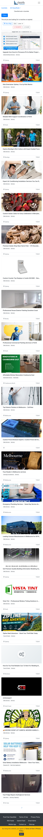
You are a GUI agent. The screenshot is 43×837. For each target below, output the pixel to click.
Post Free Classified (9, 817)
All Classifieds (14, 8)
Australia (4, 8)
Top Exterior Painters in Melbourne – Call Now (18, 407)
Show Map (8, 23)
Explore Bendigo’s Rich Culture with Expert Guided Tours (21, 149)
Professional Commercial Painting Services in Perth (20, 343)
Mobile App (12, 824)
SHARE (26, 27)
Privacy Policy (35, 817)
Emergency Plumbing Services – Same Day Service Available (23, 504)
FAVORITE (17, 27)
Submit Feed (21, 821)
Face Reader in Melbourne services (14, 472)
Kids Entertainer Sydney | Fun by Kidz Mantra (17, 84)
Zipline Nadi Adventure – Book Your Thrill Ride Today (20, 633)
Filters (5, 15)
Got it (21, 834)
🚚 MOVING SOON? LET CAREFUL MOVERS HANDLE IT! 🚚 (22, 730)
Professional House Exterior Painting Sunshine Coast (20, 310)
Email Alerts (32, 821)
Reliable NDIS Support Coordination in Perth (17, 117)
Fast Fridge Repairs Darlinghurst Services (16, 795)
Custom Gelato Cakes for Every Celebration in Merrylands (22, 213)
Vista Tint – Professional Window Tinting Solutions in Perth (22, 601)
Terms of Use (23, 817)
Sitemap (31, 824)
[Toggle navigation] (39, 2)
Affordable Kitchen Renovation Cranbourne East (18, 375)
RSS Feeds (10, 821)
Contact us (22, 824)
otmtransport (7, 698)
